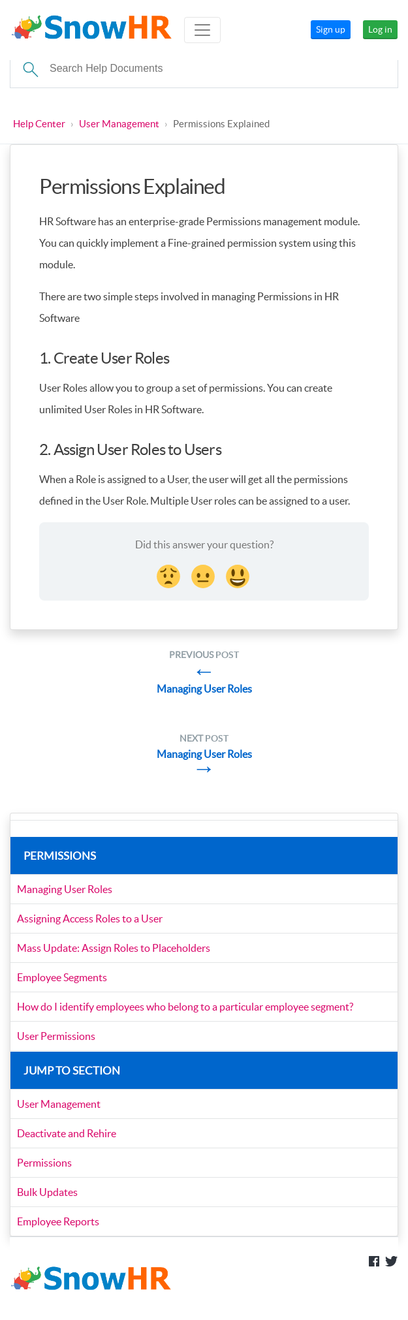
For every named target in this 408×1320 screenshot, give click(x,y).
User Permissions (56, 1036)
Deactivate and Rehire (66, 1133)
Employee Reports (58, 1221)
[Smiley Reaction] (239, 574)
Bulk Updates (47, 1192)
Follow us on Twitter (391, 1261)
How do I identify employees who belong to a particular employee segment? (185, 1007)
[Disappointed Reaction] (169, 574)
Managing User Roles (64, 889)
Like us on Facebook (374, 1261)
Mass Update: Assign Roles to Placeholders (113, 948)
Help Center (39, 123)
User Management (119, 123)
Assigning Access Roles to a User (90, 918)
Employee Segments (62, 977)
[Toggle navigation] (202, 30)
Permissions (44, 1163)
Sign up (330, 29)
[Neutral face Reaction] (204, 574)
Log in (380, 29)
